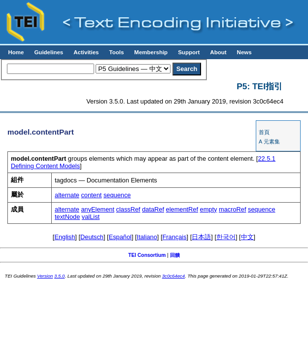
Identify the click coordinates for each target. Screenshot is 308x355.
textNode (67, 216)
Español (120, 237)
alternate (67, 195)
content (91, 195)
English (64, 237)
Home (16, 52)
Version (45, 276)
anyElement (97, 209)
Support (189, 52)
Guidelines (48, 52)
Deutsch (91, 237)
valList (91, 216)
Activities (86, 52)
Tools (116, 52)
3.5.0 (59, 276)
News (244, 52)
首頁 (264, 132)
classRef (128, 209)
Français (175, 237)
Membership (151, 52)
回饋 (175, 255)
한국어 (226, 237)
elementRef (182, 209)
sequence (117, 195)
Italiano (147, 237)
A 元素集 (269, 141)
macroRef (232, 209)
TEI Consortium (147, 255)
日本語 (201, 237)
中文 (247, 237)
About (218, 52)
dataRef (153, 209)
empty (208, 209)
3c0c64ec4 (173, 276)
